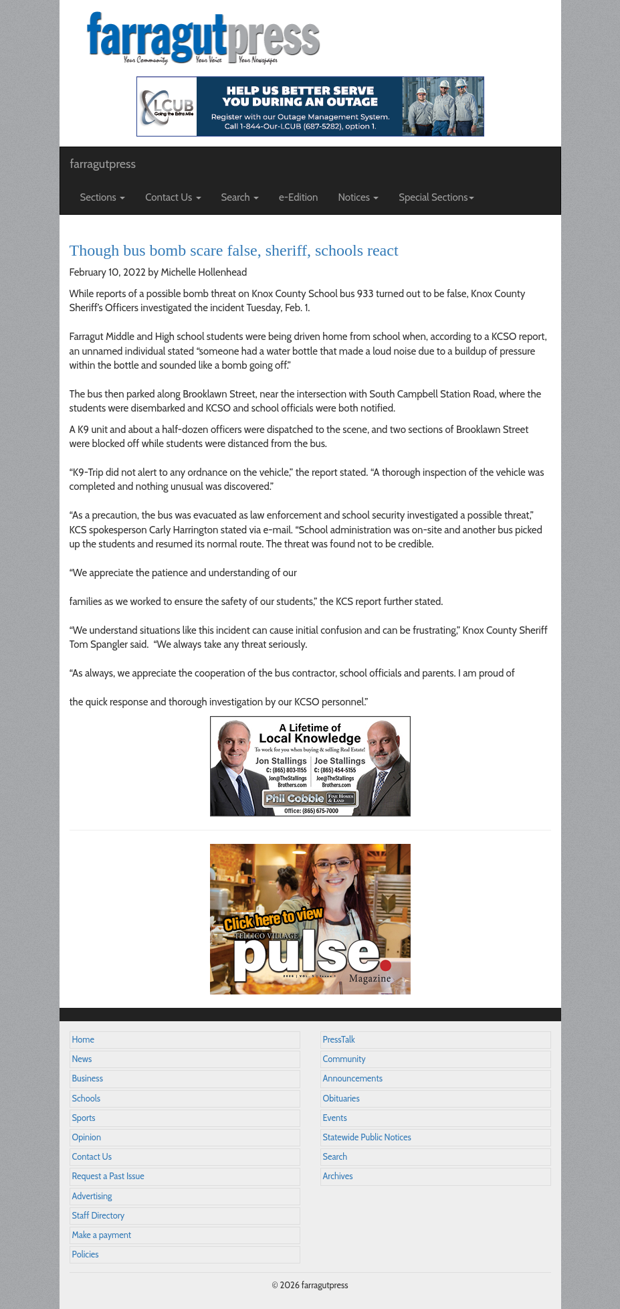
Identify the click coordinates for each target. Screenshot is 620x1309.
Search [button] (240, 197)
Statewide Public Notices (367, 1137)
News (82, 1059)
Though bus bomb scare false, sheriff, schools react (234, 250)
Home (83, 1040)
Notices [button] (358, 197)
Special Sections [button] (436, 197)
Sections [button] (103, 197)
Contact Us (92, 1157)
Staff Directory (98, 1216)
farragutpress (103, 164)
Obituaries (341, 1099)
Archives (338, 1176)
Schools (86, 1099)
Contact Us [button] (173, 197)
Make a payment (102, 1235)
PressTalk (339, 1040)
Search (335, 1157)
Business (87, 1078)
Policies (85, 1254)
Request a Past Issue (108, 1176)
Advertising (92, 1196)
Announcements (353, 1078)
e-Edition (298, 197)
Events (335, 1118)
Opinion (87, 1137)
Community (344, 1059)
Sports (84, 1118)
